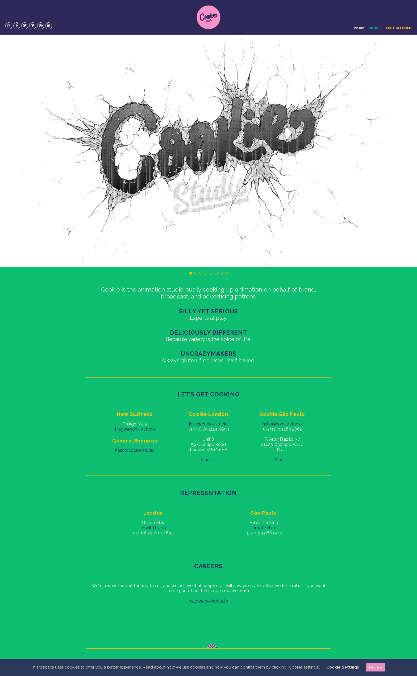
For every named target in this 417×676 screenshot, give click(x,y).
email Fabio (264, 527)
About (375, 28)
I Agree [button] (375, 667)
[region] (208, 151)
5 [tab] (211, 273)
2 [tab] (195, 273)
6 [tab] (216, 273)
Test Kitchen (398, 28)
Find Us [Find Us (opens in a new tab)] (282, 459)
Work (359, 28)
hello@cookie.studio (135, 450)
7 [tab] (221, 273)
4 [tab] (206, 273)
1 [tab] (190, 273)
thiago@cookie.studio (135, 429)
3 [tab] (200, 273)
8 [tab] (226, 273)
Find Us (208, 459)
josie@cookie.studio (208, 424)
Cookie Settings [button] (342, 667)
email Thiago (153, 527)
